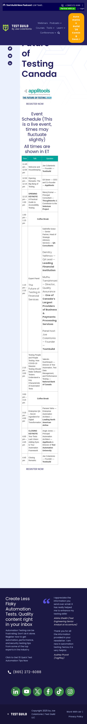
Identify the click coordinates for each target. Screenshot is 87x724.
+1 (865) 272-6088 (72, 5)
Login (82, 8)
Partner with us (67, 8)
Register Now (35, 103)
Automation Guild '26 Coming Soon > (76, 28)
